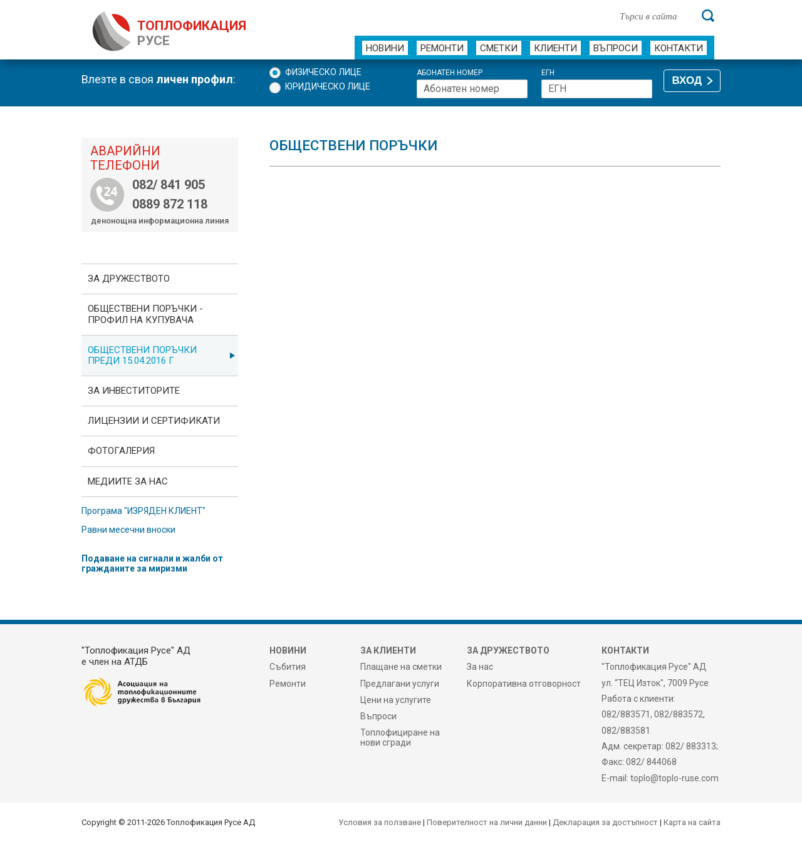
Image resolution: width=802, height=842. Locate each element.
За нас (480, 667)
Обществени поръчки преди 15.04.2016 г (142, 355)
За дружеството (129, 278)
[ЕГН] (596, 89)
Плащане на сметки (401, 667)
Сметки (499, 48)
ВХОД (687, 80)
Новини (385, 48)
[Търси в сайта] (654, 16)
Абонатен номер (449, 73)
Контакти (678, 48)
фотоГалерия (121, 450)
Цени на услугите (395, 700)
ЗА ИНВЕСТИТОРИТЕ (134, 390)
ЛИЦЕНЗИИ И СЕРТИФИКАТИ (154, 420)
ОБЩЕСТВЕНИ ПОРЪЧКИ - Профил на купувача (145, 314)
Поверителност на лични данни (487, 822)
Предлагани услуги (399, 684)
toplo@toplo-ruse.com (674, 778)
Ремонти (442, 48)
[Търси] (708, 15)
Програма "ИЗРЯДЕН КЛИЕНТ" (143, 511)
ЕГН (548, 73)
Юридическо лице (327, 86)
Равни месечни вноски (128, 530)
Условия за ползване (379, 822)
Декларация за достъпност (605, 822)
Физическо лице (323, 72)
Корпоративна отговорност (524, 684)
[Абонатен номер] (472, 89)
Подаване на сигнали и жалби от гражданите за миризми (152, 563)
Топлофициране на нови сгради (400, 737)
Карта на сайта (692, 822)
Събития (287, 667)
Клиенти (555, 48)
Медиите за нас (128, 481)
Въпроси (615, 48)
